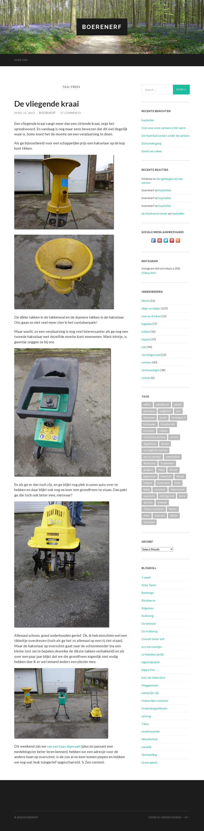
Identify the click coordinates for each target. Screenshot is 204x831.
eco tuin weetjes (151, 646)
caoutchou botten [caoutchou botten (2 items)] (154, 437)
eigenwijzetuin (150, 662)
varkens (146, 362)
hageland (147, 323)
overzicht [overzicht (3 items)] (149, 495)
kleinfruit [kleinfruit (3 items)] (166, 476)
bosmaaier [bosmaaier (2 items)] (150, 424)
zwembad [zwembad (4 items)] (149, 522)
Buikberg (147, 615)
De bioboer (148, 623)
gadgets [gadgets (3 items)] (148, 469)
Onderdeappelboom (154, 708)
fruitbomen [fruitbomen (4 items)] (167, 463)
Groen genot (149, 762)
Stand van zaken (151, 151)
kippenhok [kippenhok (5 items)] (150, 476)
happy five (148, 669)
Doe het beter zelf (152, 639)
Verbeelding (149, 754)
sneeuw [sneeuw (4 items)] (162, 502)
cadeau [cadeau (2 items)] (163, 430)
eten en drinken (151, 316)
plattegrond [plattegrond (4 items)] (167, 495)
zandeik (146, 747)
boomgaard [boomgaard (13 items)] (178, 417)
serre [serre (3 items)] (182, 495)
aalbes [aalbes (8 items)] (147, 404)
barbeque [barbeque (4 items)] (149, 410)
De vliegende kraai (48, 103)
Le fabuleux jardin (152, 654)
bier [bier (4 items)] (178, 410)
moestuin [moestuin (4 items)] (160, 489)
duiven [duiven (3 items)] (165, 443)
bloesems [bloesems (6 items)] (149, 417)
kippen (145, 339)
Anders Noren (171, 817)
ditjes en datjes (150, 308)
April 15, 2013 (24, 112)
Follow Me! (148, 272)
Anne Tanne (148, 585)
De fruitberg (149, 631)
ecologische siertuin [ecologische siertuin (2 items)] (155, 450)
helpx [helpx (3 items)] (161, 469)
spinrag (146, 716)
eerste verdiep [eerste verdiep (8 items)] (152, 456)
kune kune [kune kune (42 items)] (163, 482)
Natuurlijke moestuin (154, 700)
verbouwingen (150, 370)
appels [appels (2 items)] (178, 404)
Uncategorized (151, 354)
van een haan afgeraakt (65, 746)
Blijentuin (147, 608)
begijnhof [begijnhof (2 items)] (165, 410)
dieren (145, 300)
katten (145, 331)
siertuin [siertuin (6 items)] (148, 502)
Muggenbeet (149, 685)
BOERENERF (101, 26)
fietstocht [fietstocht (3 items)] (150, 463)
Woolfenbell (149, 739)
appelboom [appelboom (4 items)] (162, 404)
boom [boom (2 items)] (163, 417)
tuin (143, 346)
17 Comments (70, 112)
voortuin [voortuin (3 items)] (160, 515)
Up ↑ (187, 817)
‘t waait (146, 577)
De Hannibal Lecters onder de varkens (165, 135)
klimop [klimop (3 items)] (180, 476)
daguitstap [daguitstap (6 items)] (150, 443)
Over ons (21, 59)
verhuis (146, 377)
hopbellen (147, 120)
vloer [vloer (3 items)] (147, 515)
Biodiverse (148, 600)
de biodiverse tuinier (154, 213)
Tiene (145, 723)
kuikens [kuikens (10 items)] (148, 482)
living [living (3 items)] (146, 489)
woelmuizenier (150, 731)
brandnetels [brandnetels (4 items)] (168, 424)
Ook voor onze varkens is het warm (163, 127)
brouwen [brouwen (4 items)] (149, 430)
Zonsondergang (151, 143)
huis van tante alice (153, 677)
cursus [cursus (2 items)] (174, 437)
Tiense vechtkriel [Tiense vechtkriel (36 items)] (154, 509)
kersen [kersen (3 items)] (173, 469)
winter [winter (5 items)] (174, 515)
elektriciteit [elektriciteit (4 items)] (173, 456)
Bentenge (147, 592)
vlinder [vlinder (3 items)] (173, 509)
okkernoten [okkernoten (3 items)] (178, 489)
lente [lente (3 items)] (177, 482)
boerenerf (47, 112)
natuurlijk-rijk (150, 692)
